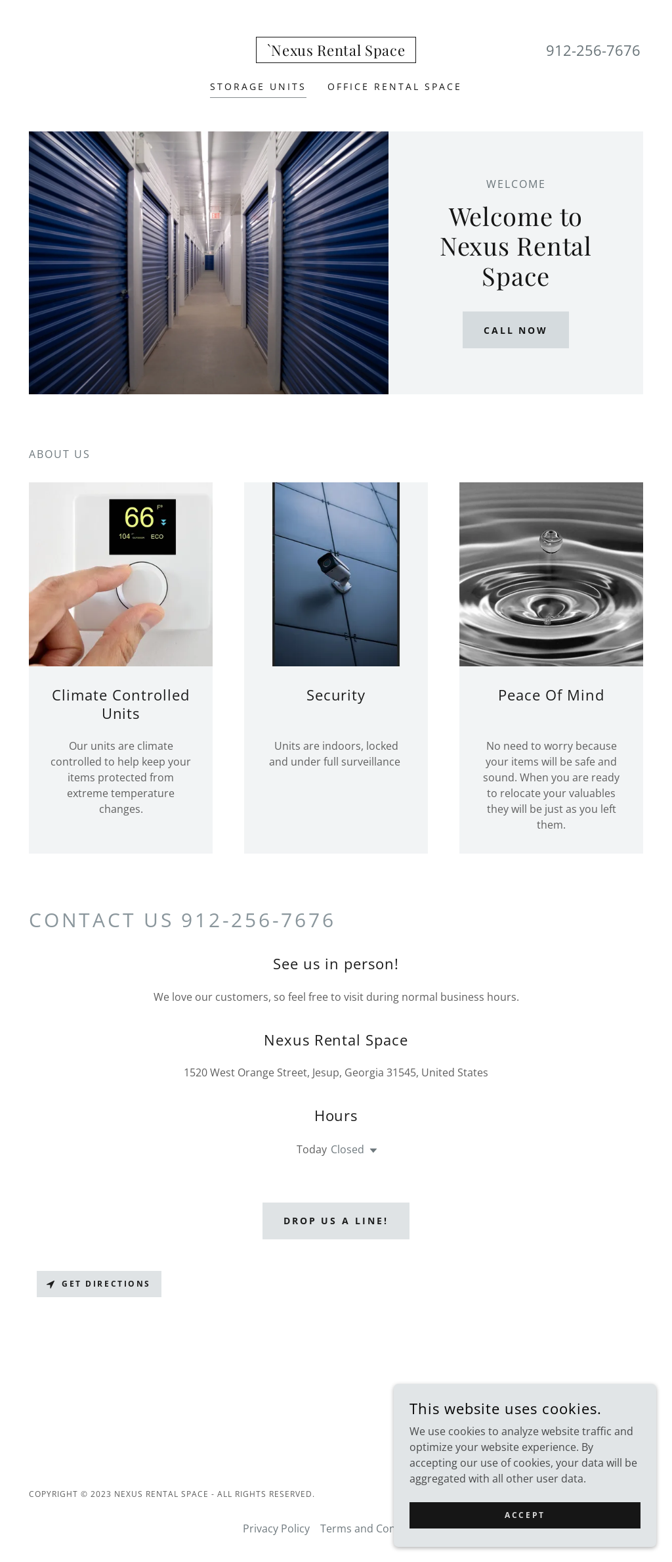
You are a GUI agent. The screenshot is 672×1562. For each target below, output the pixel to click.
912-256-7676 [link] (593, 50)
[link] (336, 52)
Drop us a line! (336, 1220)
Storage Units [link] (258, 86)
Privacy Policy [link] (276, 1528)
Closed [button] (347, 1149)
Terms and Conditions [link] (375, 1528)
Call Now (516, 330)
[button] (371, 1150)
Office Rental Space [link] (394, 86)
